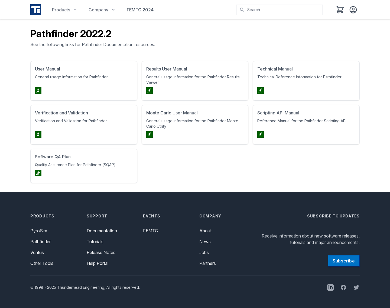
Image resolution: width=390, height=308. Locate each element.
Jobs (204, 252)
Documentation (102, 230)
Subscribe (344, 261)
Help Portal (97, 263)
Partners (207, 263)
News (205, 241)
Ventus (37, 252)
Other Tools (41, 263)
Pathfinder (40, 241)
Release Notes (101, 252)
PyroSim (38, 230)
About (205, 230)
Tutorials (95, 241)
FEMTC (150, 230)
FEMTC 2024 (140, 9)
